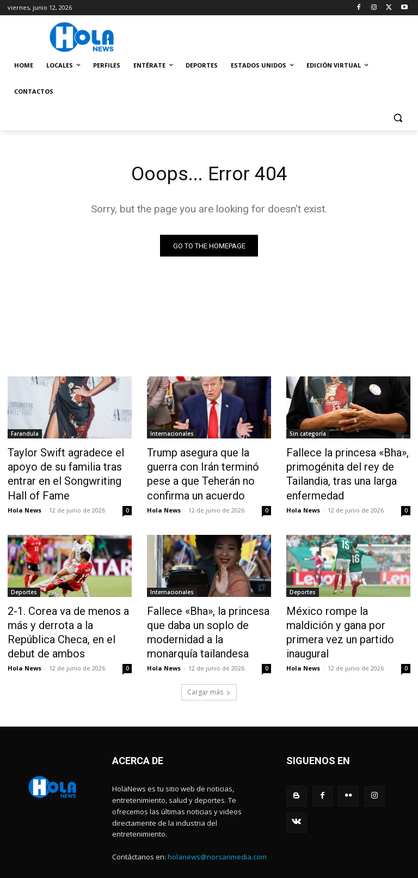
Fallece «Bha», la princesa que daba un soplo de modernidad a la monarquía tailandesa (208, 614)
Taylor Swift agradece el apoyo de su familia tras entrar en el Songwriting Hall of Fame (65, 471)
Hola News (24, 503)
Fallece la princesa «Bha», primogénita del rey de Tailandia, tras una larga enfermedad (337, 471)
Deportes (24, 585)
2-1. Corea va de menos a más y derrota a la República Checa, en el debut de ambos (66, 614)
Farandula (25, 436)
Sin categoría (308, 436)
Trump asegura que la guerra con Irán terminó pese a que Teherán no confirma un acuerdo (205, 471)
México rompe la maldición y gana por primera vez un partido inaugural (344, 614)
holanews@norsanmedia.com (217, 829)
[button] (397, 118)
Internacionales (172, 436)
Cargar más (209, 664)
